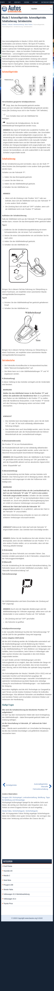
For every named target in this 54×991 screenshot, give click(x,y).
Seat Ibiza (7, 880)
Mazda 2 (4, 24)
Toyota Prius (8, 903)
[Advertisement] (23, 33)
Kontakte (17, 2)
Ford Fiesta (8, 866)
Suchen (26, 2)
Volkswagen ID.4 (10, 899)
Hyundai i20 (8, 871)
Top (9, 2)
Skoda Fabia (8, 889)
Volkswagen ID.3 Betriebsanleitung (17, 894)
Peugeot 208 (8, 885)
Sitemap (35, 2)
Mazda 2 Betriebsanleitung (16, 24)
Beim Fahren (29, 24)
